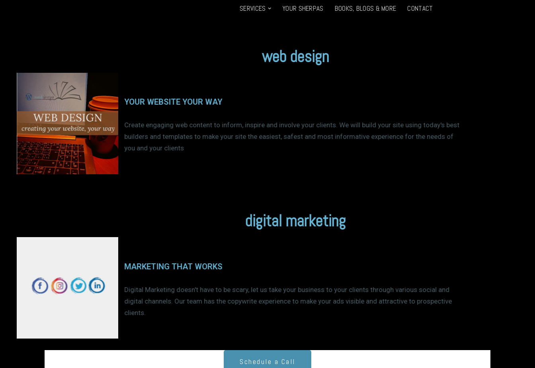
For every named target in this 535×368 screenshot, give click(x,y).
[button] (269, 8)
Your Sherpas (303, 8)
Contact (420, 8)
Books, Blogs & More (365, 8)
